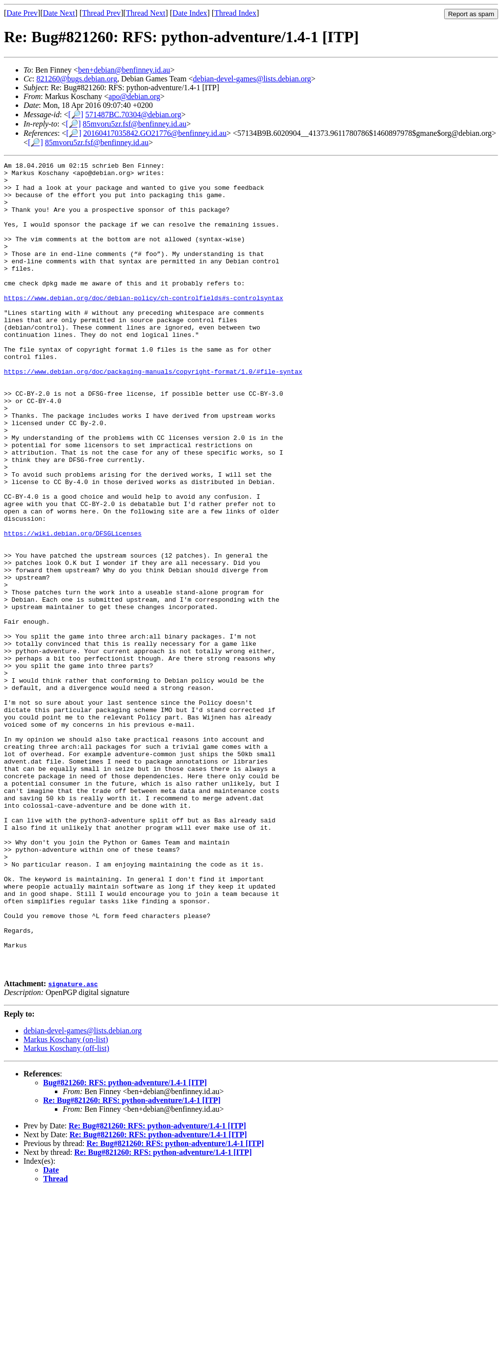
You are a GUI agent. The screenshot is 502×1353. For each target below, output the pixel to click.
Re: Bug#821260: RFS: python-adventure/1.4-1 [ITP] (132, 1262)
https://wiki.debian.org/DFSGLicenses (73, 608)
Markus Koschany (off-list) (66, 1210)
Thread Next (145, 13)
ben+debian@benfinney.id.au (124, 70)
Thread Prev (101, 13)
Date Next (59, 13)
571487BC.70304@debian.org (133, 114)
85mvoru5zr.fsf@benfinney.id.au (134, 124)
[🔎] (75, 114)
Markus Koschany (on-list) (66, 1201)
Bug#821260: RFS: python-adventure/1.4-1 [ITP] (125, 1244)
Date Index (190, 13)
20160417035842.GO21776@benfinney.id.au (154, 133)
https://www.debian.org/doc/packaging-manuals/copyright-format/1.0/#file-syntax (153, 413)
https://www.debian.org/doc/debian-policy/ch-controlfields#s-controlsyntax (143, 325)
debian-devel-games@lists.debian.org (252, 79)
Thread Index (235, 13)
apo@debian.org (134, 96)
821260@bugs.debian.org (76, 79)
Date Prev (22, 13)
